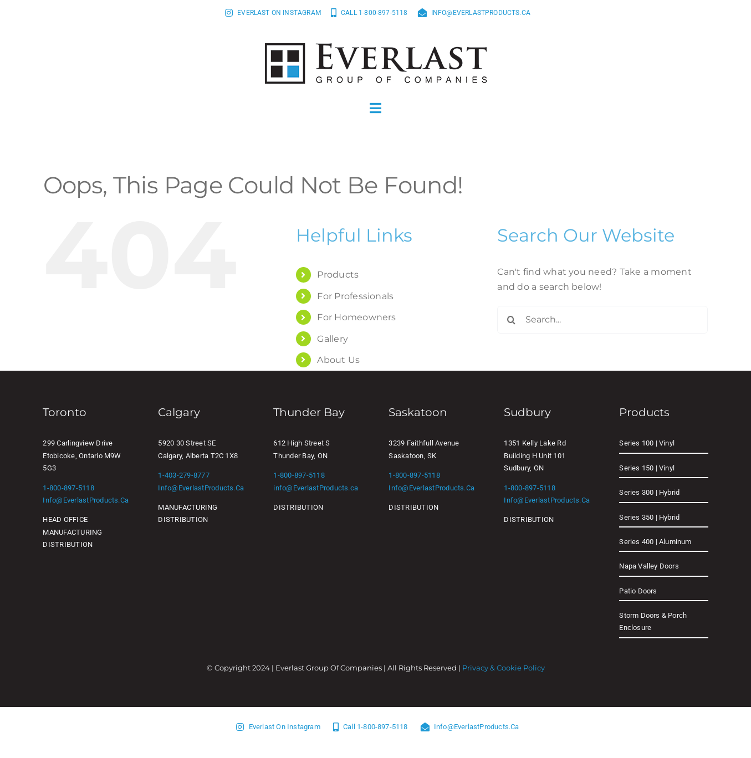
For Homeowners (356, 317)
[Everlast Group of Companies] (376, 47)
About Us (338, 360)
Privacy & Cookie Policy (503, 667)
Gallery (332, 339)
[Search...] (602, 320)
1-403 (167, 475)
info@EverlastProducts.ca (86, 500)
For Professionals (355, 296)
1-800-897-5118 (68, 488)
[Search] (511, 320)
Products (338, 274)
